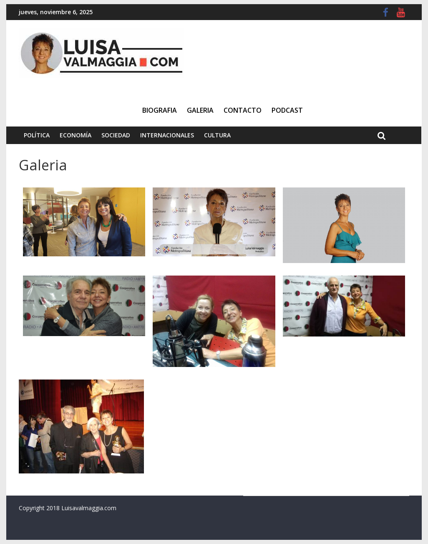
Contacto (243, 110)
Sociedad (115, 135)
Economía (75, 135)
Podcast (287, 110)
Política (37, 135)
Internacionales (167, 135)
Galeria (200, 110)
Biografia (159, 110)
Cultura (217, 135)
